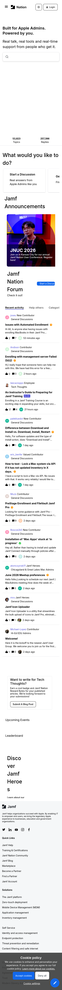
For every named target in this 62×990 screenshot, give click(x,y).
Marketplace (8, 865)
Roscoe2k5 (16, 529)
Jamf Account (9, 881)
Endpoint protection (12, 938)
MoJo (13, 494)
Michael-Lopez (18, 629)
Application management (15, 912)
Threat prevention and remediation (20, 943)
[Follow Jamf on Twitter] (3, 829)
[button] (54, 982)
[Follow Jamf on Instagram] (22, 829)
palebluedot (16, 418)
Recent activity (14, 307)
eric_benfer (16, 454)
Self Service (8, 927)
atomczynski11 (18, 565)
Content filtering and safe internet (20, 948)
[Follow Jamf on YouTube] (16, 829)
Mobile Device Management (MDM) (21, 907)
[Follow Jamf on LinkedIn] (10, 829)
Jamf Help (7, 845)
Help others (36, 307)
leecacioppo (16, 383)
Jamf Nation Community (15, 855)
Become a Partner (11, 871)
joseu (13, 315)
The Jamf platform (12, 897)
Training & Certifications (15, 850)
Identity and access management (20, 933)
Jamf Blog (7, 860)
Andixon (14, 347)
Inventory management (14, 917)
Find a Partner (9, 876)
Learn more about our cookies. (38, 968)
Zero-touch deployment (14, 902)
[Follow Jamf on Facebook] (29, 829)
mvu (12, 597)
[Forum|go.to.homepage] (18, 7)
